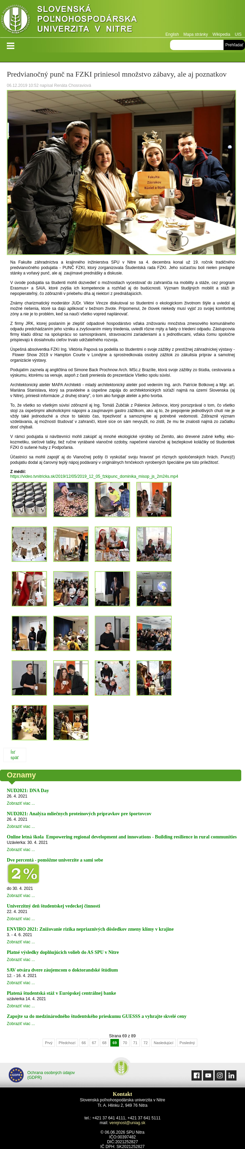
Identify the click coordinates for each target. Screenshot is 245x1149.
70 (125, 1043)
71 (135, 1043)
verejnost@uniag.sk (127, 1122)
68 (104, 1043)
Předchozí (67, 1043)
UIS (238, 34)
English (172, 34)
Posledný (187, 1043)
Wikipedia (221, 34)
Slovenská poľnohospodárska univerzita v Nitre (83, 18)
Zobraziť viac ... (21, 803)
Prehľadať (234, 45)
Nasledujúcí (163, 1043)
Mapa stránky (195, 34)
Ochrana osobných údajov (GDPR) (42, 1075)
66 (84, 1043)
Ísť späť (15, 755)
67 (94, 1043)
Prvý (48, 1043)
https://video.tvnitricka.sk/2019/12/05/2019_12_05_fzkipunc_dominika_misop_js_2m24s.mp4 (94, 476)
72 (145, 1043)
